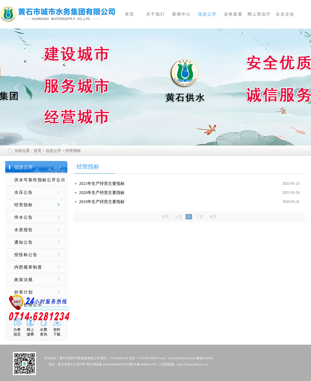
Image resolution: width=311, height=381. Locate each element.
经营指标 (23, 205)
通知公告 (23, 242)
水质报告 (23, 230)
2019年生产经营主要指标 (102, 201)
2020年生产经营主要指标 (102, 192)
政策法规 (23, 279)
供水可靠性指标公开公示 (40, 180)
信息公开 (53, 151)
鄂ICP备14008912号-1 (143, 364)
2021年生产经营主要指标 (102, 183)
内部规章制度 (28, 267)
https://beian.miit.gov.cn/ (192, 364)
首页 (37, 151)
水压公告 (23, 192)
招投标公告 (26, 254)
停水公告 (23, 217)
